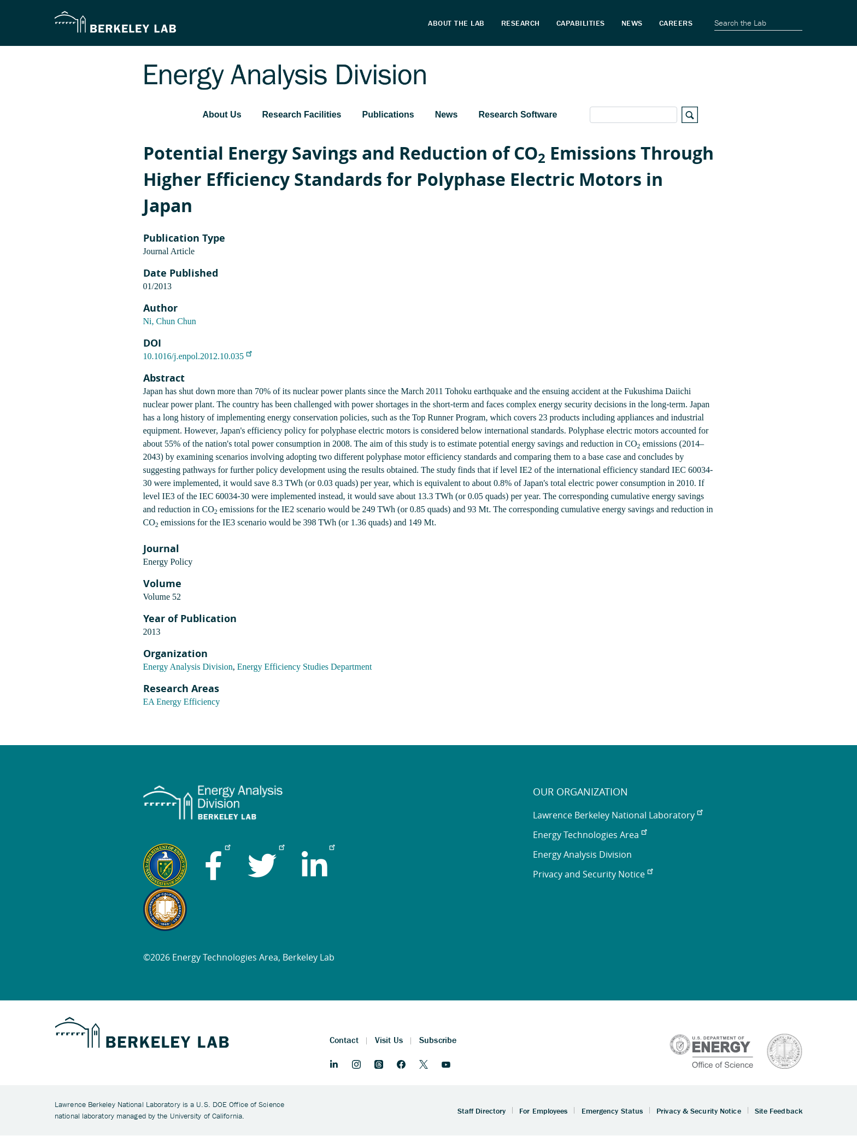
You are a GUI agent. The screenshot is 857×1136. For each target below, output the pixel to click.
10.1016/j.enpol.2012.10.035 (197, 356)
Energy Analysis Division (188, 666)
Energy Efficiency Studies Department (304, 666)
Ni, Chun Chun (169, 321)
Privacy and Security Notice (593, 874)
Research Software (517, 114)
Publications (388, 114)
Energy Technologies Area (590, 835)
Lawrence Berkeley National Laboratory (617, 815)
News (446, 114)
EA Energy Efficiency (181, 701)
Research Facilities (302, 114)
